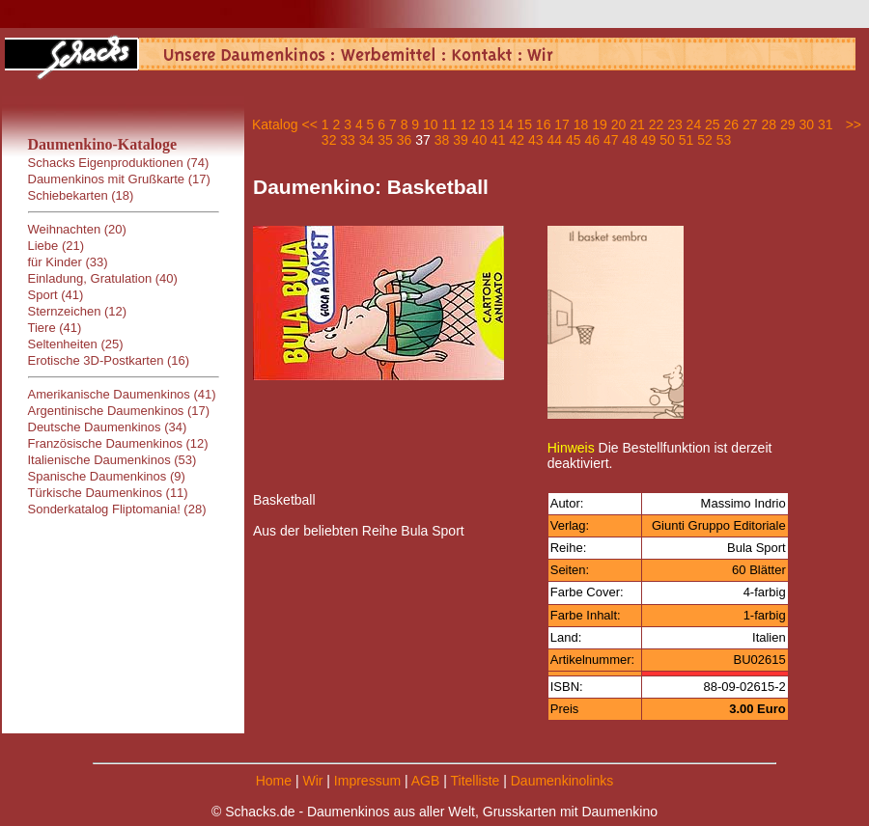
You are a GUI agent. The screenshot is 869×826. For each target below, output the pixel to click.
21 (637, 124)
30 (806, 124)
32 (329, 140)
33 (347, 140)
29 (788, 124)
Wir (312, 780)
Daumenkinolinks (562, 780)
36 (404, 140)
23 (675, 124)
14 (506, 124)
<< (309, 124)
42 (517, 140)
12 (468, 124)
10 (430, 124)
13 (486, 124)
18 (581, 124)
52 (705, 140)
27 (750, 124)
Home (274, 780)
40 (480, 140)
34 (367, 140)
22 (656, 124)
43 (536, 140)
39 (460, 140)
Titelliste (474, 780)
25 (712, 124)
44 (554, 140)
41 (498, 140)
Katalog (274, 124)
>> (853, 124)
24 (694, 124)
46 (592, 140)
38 (442, 140)
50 (667, 140)
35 (385, 140)
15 (524, 124)
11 (450, 124)
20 (619, 124)
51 (686, 140)
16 (543, 124)
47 (611, 140)
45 (573, 140)
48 (629, 140)
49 (649, 140)
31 (825, 124)
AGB (425, 780)
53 (724, 140)
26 (732, 124)
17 (562, 124)
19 (599, 124)
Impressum (367, 780)
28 (768, 124)
